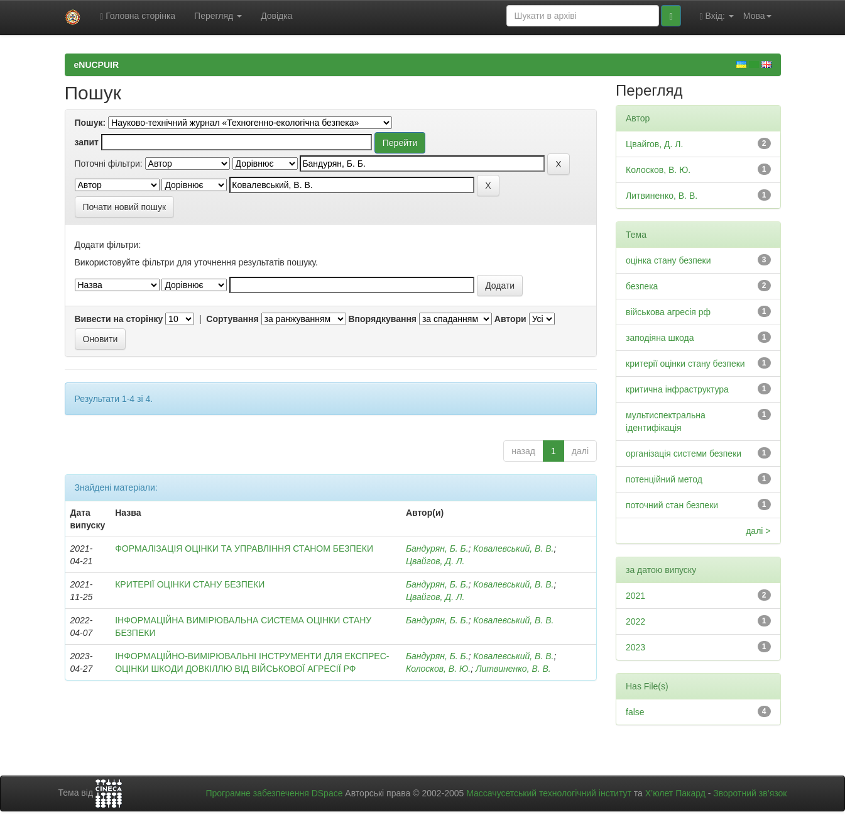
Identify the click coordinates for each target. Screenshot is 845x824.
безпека (642, 286)
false (635, 712)
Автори (510, 319)
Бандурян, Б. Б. (437, 548)
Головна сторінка (137, 16)
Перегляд (218, 16)
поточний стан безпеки (672, 505)
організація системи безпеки (683, 453)
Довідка (276, 16)
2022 (635, 621)
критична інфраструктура (677, 389)
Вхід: (717, 16)
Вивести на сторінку (119, 319)
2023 (635, 647)
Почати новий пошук (124, 207)
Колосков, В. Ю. (438, 669)
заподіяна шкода (660, 338)
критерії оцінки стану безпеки (685, 364)
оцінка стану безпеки (668, 260)
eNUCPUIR (96, 65)
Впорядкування (382, 319)
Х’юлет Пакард (675, 793)
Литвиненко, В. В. (513, 669)
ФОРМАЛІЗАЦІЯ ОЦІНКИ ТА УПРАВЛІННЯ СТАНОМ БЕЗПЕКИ (244, 548)
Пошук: (90, 123)
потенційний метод (664, 479)
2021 (635, 596)
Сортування (232, 319)
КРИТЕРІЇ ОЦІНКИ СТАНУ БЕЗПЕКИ (189, 584)
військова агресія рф (668, 312)
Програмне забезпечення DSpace (273, 793)
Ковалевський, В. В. (513, 548)
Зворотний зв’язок (750, 793)
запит (87, 142)
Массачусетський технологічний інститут (548, 793)
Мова (757, 16)
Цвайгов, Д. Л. (435, 561)
